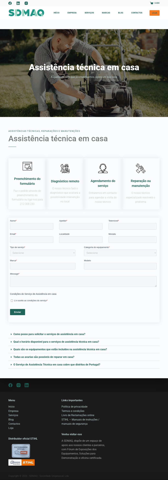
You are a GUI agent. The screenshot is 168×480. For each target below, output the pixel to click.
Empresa (72, 13)
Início (56, 13)
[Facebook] (10, 3)
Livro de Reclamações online (78, 415)
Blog (120, 13)
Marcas (106, 13)
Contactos (136, 13)
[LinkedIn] (18, 3)
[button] (84, 334)
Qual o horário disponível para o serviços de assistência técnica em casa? (56, 341)
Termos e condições (73, 411)
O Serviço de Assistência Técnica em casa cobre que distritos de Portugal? (56, 364)
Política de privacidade (74, 406)
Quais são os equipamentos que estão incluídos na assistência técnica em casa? (60, 349)
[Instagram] (26, 3)
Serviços (89, 13)
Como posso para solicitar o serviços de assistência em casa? (49, 334)
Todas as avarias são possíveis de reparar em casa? (43, 357)
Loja (10, 428)
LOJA (154, 13)
